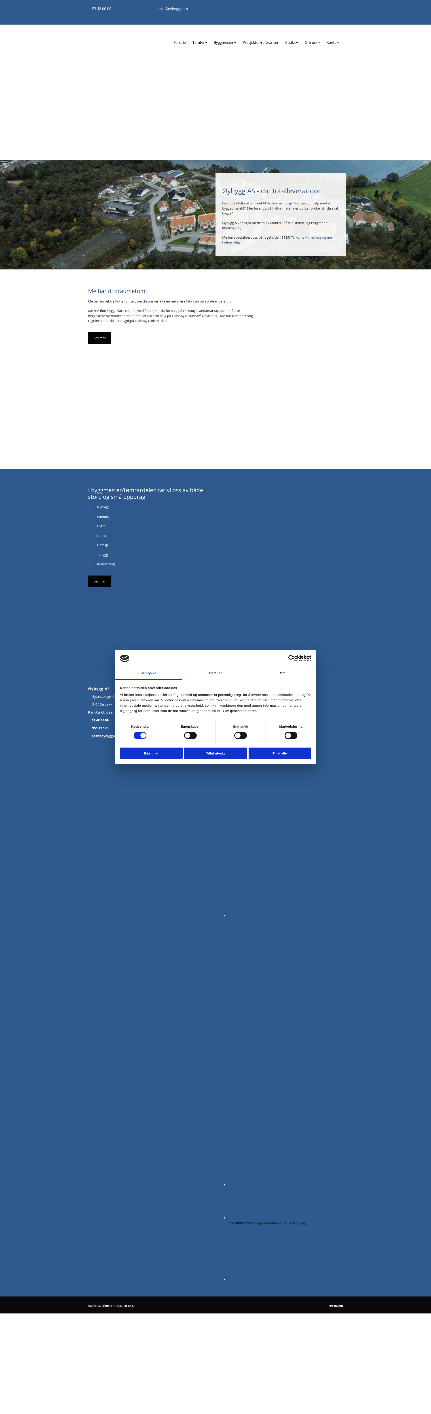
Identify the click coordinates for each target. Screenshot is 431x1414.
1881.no (128, 1306)
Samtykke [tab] (148, 673)
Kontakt (333, 42)
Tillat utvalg (215, 753)
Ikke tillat (151, 753)
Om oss (311, 42)
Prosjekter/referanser (261, 42)
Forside (179, 42)
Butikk (290, 42)
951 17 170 (100, 728)
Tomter (198, 42)
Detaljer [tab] (215, 673)
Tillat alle (280, 753)
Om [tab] (282, 673)
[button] (99, 338)
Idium (106, 1306)
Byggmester (223, 42)
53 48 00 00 (101, 8)
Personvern (335, 1306)
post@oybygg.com (172, 8)
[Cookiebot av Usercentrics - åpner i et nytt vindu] (291, 658)
